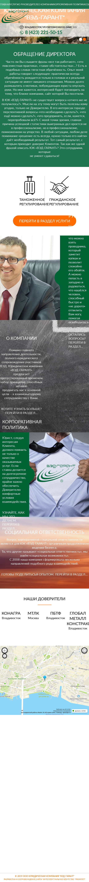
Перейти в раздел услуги (44, 221)
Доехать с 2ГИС (80, 711)
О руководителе (28, 4)
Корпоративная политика (69, 4)
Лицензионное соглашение (62, 711)
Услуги (14, 4)
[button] (80, 39)
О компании (46, 4)
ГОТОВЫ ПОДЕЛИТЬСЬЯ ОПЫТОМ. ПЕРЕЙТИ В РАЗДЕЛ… (44, 574)
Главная (5, 4)
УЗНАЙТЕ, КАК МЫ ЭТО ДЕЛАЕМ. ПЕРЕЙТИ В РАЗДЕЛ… (13, 520)
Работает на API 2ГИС (63, 709)
